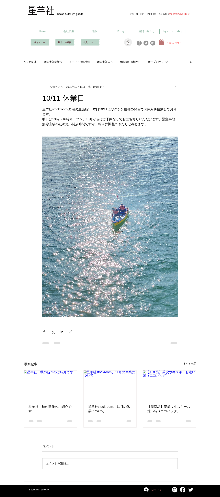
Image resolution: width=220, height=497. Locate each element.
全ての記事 (30, 61)
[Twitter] (145, 43)
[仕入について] (90, 42)
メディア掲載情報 (79, 61)
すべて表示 (189, 363)
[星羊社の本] (40, 42)
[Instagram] (152, 43)
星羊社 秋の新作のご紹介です (50, 409)
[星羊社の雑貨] (64, 42)
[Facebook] (139, 43)
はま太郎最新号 (53, 61)
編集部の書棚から (130, 61)
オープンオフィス (158, 61)
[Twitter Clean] (190, 489)
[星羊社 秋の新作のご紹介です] (50, 385)
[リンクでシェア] (71, 332)
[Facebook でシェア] (44, 332)
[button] (191, 61)
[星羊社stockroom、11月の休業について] (110, 385)
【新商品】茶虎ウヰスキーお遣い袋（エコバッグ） (168, 409)
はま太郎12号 (105, 61)
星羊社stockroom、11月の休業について (109, 409)
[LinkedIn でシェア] (62, 332)
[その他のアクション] (175, 87)
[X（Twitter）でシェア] (53, 332)
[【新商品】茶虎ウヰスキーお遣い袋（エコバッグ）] (169, 385)
